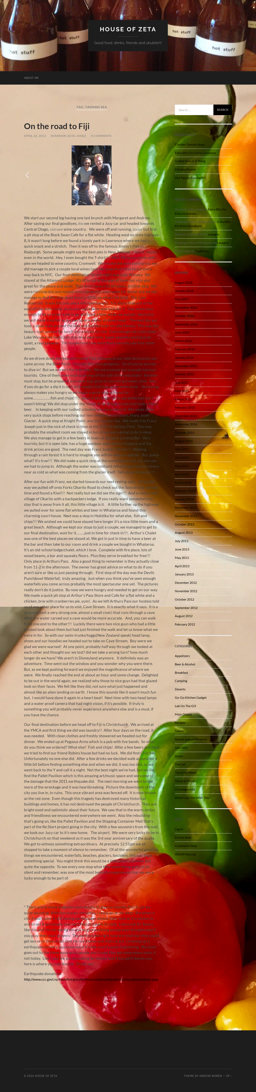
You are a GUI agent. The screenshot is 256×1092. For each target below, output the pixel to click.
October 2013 (184, 524)
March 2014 (183, 482)
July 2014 (181, 449)
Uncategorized (185, 789)
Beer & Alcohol (185, 664)
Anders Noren (210, 1075)
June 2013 (182, 549)
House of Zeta (128, 29)
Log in (179, 829)
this (81, 223)
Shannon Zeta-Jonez (68, 135)
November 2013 (186, 516)
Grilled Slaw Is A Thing (190, 161)
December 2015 (186, 366)
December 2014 (186, 416)
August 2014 (184, 441)
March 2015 (183, 399)
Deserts (180, 689)
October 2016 (184, 315)
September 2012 (186, 607)
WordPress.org (185, 854)
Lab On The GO (185, 706)
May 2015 (182, 390)
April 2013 (182, 566)
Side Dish (181, 747)
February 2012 (185, 624)
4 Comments (101, 135)
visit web (57, 229)
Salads (179, 730)
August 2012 (184, 616)
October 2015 (184, 374)
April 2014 (182, 474)
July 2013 (181, 541)
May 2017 (182, 299)
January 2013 (184, 574)
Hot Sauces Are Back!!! (190, 177)
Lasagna (213, 234)
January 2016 (184, 357)
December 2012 (186, 582)
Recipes (180, 722)
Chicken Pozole (185, 169)
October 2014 (184, 432)
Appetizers (182, 655)
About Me (31, 77)
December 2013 (186, 507)
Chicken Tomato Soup (190, 144)
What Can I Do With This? (192, 797)
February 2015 (185, 407)
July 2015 (181, 382)
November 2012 (186, 591)
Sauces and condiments (191, 739)
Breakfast (181, 672)
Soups (179, 756)
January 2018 (184, 291)
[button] (27, 175)
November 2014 (186, 424)
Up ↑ (229, 1075)
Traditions (202, 251)
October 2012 (184, 599)
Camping (181, 681)
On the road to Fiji (60, 125)
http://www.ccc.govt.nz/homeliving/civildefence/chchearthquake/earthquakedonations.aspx (101, 979)
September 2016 (186, 324)
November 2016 (186, 307)
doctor (140, 229)
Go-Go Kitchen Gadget (191, 697)
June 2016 (182, 332)
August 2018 (184, 282)
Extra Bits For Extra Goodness (195, 152)
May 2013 (182, 557)
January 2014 (184, 499)
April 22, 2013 (35, 135)
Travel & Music (185, 781)
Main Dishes (183, 714)
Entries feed (183, 837)
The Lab (180, 764)
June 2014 (182, 457)
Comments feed (186, 845)
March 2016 (183, 340)
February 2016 (185, 349)
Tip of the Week (185, 772)
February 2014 (185, 491)
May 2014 (182, 465)
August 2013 (184, 532)
